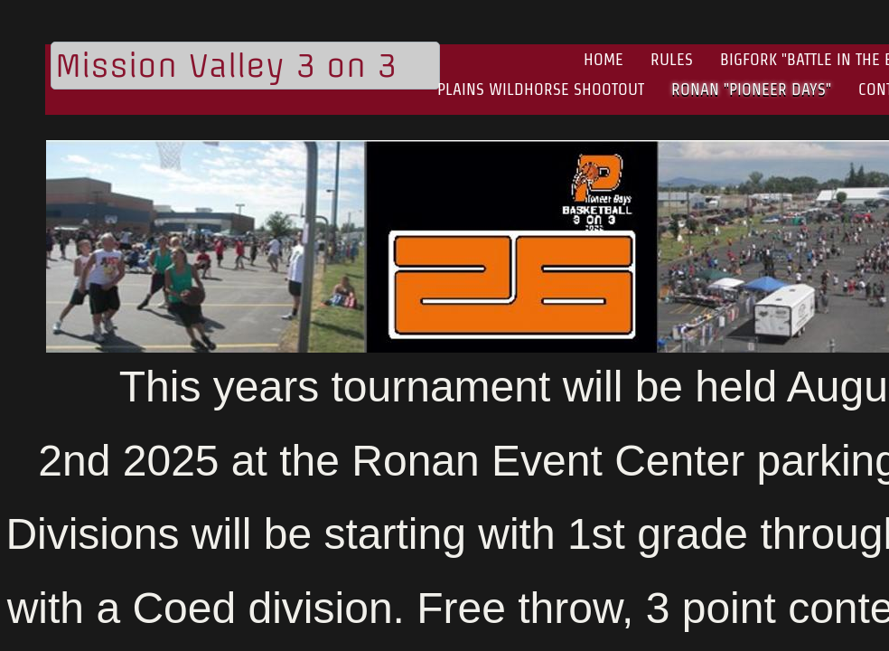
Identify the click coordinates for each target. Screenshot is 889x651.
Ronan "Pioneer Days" (751, 89)
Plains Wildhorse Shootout (540, 89)
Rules (671, 59)
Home (603, 59)
